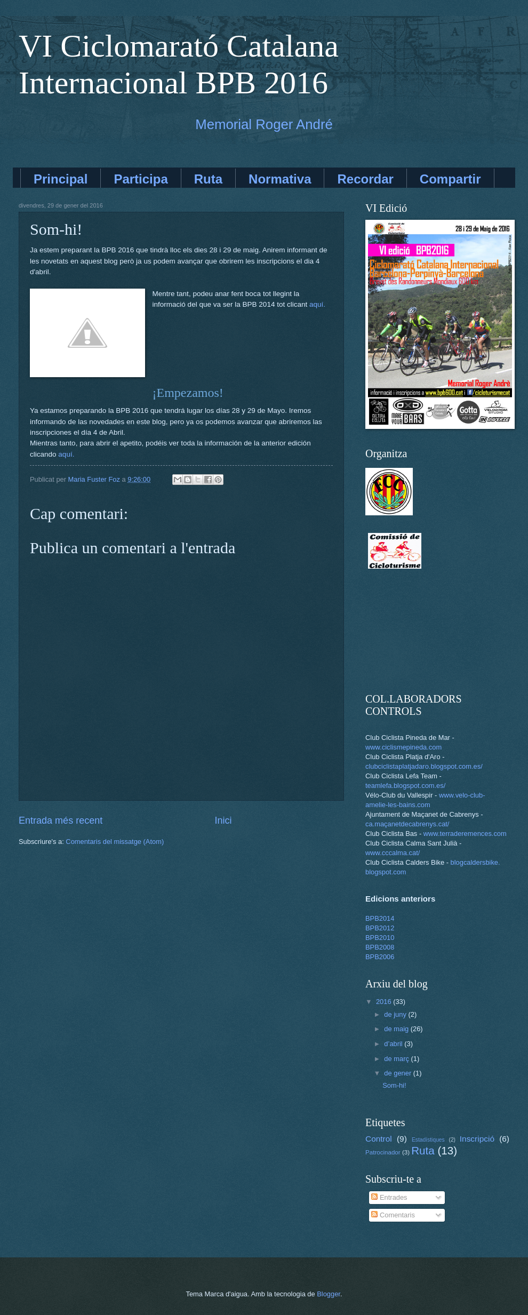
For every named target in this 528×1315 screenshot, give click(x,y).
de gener (398, 1073)
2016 (384, 1002)
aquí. (317, 304)
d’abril (394, 1044)
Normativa (280, 179)
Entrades (389, 1197)
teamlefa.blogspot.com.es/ (405, 786)
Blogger (328, 1294)
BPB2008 (379, 947)
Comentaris (392, 1215)
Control (378, 1138)
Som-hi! (394, 1085)
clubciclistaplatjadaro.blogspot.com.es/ (424, 766)
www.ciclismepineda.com (403, 747)
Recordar (365, 179)
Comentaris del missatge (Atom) (115, 842)
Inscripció (477, 1138)
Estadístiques (428, 1140)
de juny (396, 1014)
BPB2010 (379, 938)
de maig (397, 1029)
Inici (223, 820)
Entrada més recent (60, 820)
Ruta (208, 179)
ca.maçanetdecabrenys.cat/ (407, 824)
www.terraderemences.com (465, 834)
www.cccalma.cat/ (392, 853)
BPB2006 (379, 957)
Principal (60, 179)
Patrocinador (383, 1152)
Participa (140, 179)
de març (397, 1059)
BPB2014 (379, 918)
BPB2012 (379, 928)
